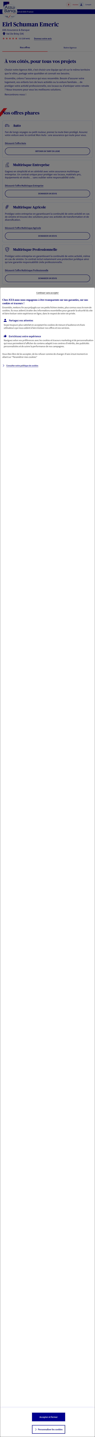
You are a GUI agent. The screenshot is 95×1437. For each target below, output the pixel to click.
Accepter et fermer (48, 1417)
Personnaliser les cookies (50, 1429)
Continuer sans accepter (47, 292)
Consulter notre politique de (22, 365)
